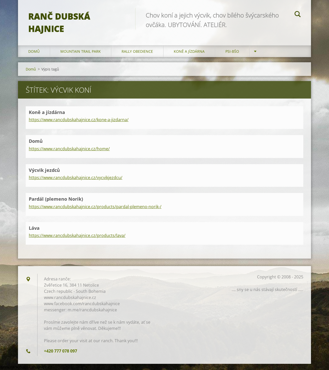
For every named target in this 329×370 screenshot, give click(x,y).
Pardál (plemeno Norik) (56, 199)
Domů (34, 51)
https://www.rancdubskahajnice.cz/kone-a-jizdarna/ (79, 119)
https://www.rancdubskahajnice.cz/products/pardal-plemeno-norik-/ (95, 206)
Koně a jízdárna (189, 51)
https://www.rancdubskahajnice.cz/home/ (69, 149)
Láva (34, 228)
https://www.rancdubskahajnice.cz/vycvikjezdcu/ (75, 177)
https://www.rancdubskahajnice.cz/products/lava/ (77, 235)
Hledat (298, 15)
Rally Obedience (137, 51)
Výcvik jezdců (44, 170)
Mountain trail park (80, 51)
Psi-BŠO (232, 51)
